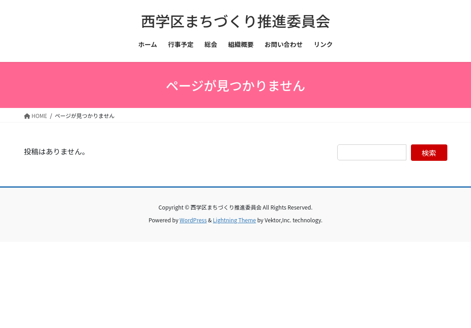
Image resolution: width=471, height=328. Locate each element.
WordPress (193, 220)
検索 (429, 152)
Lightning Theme (234, 220)
